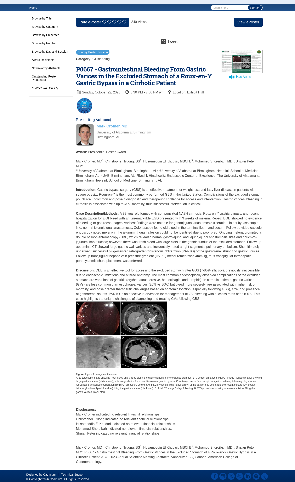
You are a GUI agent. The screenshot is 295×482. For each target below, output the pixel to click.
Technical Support (72, 474)
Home (33, 7)
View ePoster (248, 22)
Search (254, 8)
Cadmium (49, 474)
